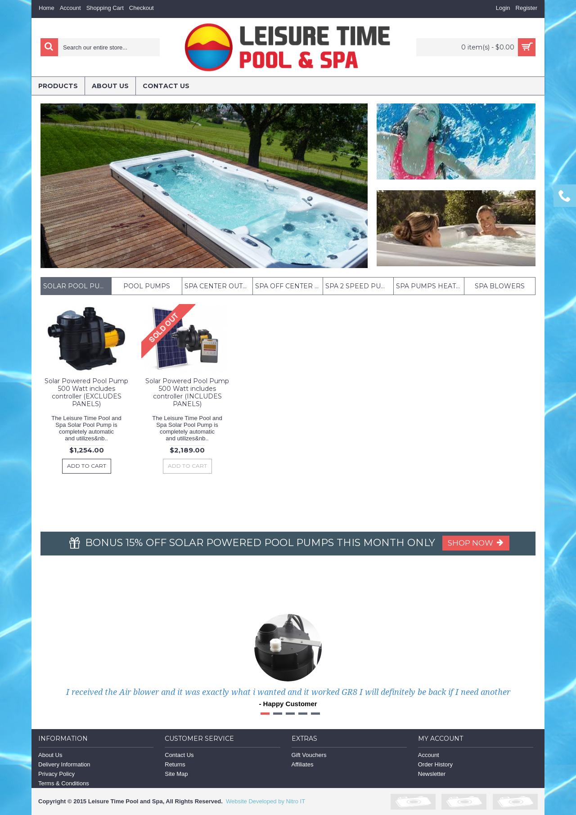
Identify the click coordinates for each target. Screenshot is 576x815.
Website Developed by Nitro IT (265, 801)
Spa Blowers (500, 286)
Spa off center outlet (289, 286)
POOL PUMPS (146, 286)
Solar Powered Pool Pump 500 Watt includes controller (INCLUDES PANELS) (187, 392)
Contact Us (179, 755)
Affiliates (303, 764)
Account (428, 755)
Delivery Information (64, 764)
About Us (50, 755)
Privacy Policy (56, 773)
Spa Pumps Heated (430, 286)
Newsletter (432, 773)
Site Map (176, 773)
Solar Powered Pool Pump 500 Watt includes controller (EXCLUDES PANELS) (86, 392)
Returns (175, 764)
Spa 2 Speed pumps (359, 286)
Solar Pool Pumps (77, 286)
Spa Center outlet (218, 286)
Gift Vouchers (309, 755)
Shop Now (476, 543)
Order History (435, 764)
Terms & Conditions (63, 783)
